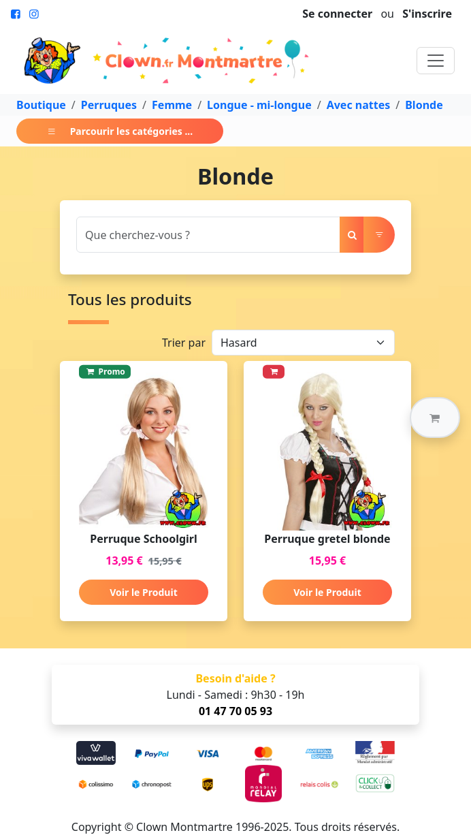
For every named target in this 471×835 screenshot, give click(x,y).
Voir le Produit (143, 592)
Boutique (41, 104)
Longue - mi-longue (259, 104)
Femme (172, 104)
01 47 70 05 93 (235, 711)
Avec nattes (359, 104)
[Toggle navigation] (436, 60)
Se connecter (337, 13)
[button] (435, 417)
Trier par (184, 342)
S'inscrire (427, 13)
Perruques (109, 104)
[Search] (208, 235)
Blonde (423, 104)
